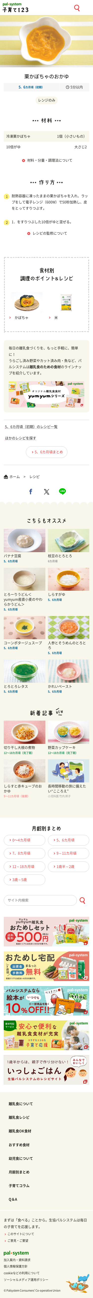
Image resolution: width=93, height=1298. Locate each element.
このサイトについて (19, 1233)
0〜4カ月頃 (19, 840)
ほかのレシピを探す (20, 438)
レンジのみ (46, 100)
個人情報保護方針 (16, 1266)
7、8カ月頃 (19, 853)
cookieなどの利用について (22, 1273)
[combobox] (46, 900)
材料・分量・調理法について (49, 160)
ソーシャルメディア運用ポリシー (26, 1279)
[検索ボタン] (82, 900)
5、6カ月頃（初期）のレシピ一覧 (31, 426)
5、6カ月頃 (63, 840)
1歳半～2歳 (63, 866)
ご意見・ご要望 (16, 1240)
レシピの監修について (49, 233)
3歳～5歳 (17, 879)
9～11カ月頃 (64, 853)
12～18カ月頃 (21, 866)
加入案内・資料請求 (17, 1259)
